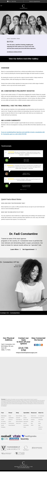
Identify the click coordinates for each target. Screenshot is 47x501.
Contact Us (40, 427)
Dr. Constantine (41, 415)
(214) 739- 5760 (23, 349)
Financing (32, 419)
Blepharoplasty (3, 415)
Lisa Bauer (40, 417)
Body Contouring (19, 415)
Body (39, 425)
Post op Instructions (34, 417)
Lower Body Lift (19, 419)
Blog (32, 423)
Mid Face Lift (3, 423)
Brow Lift (2, 417)
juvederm (25, 417)
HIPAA (32, 425)
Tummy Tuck (18, 423)
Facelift (2, 419)
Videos (32, 421)
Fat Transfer (3, 421)
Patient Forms (33, 415)
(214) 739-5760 (22, 134)
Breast (39, 423)
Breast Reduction (12, 425)
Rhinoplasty (3, 427)
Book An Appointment (34, 1)
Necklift (2, 425)
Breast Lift (10, 419)
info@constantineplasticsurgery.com (26, 352)
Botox (25, 415)
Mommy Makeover (19, 421)
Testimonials (40, 419)
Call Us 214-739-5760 (21, 467)
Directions (40, 429)
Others (25, 427)
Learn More (14, 249)
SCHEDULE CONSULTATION (14, 51)
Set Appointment (28, 249)
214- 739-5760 (12, 1)
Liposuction (18, 417)
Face (39, 421)
